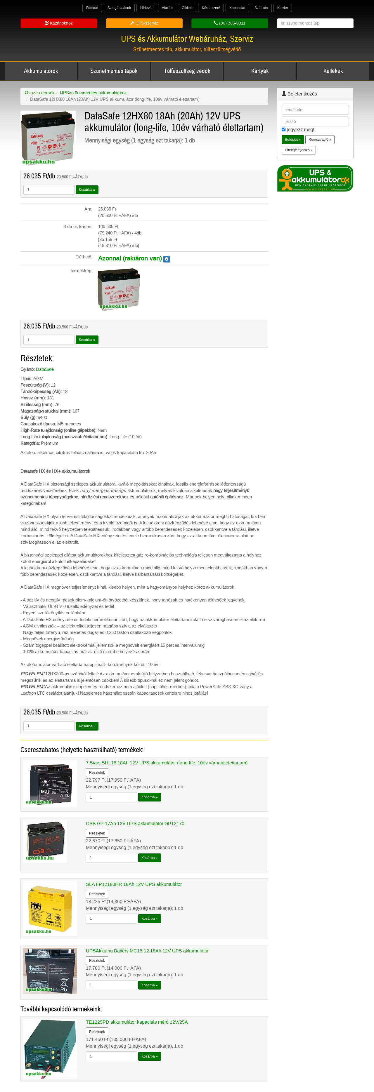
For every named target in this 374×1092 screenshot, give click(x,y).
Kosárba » (87, 189)
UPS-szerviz (144, 23)
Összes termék (40, 93)
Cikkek (187, 8)
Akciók (167, 8)
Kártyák (260, 71)
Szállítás (261, 8)
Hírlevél (146, 8)
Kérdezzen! (211, 8)
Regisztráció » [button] (320, 139)
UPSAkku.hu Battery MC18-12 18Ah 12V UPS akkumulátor (147, 951)
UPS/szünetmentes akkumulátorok (93, 93)
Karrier (282, 8)
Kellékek (333, 71)
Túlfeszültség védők (187, 71)
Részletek (97, 772)
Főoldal (92, 8)
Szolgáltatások (119, 8)
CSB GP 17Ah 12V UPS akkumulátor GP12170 (135, 823)
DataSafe (45, 369)
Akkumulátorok (41, 71)
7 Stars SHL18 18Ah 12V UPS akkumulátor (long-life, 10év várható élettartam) (166, 763)
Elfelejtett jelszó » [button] (299, 150)
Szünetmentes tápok (114, 71)
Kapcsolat (237, 8)
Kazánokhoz (59, 23)
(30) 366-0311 (229, 23)
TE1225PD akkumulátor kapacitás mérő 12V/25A (137, 1022)
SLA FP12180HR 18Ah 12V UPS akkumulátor (134, 884)
